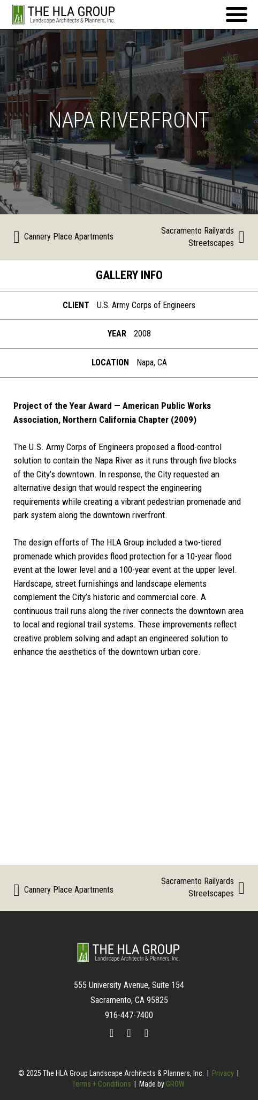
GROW (175, 1084)
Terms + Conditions (101, 1084)
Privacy (223, 1073)
